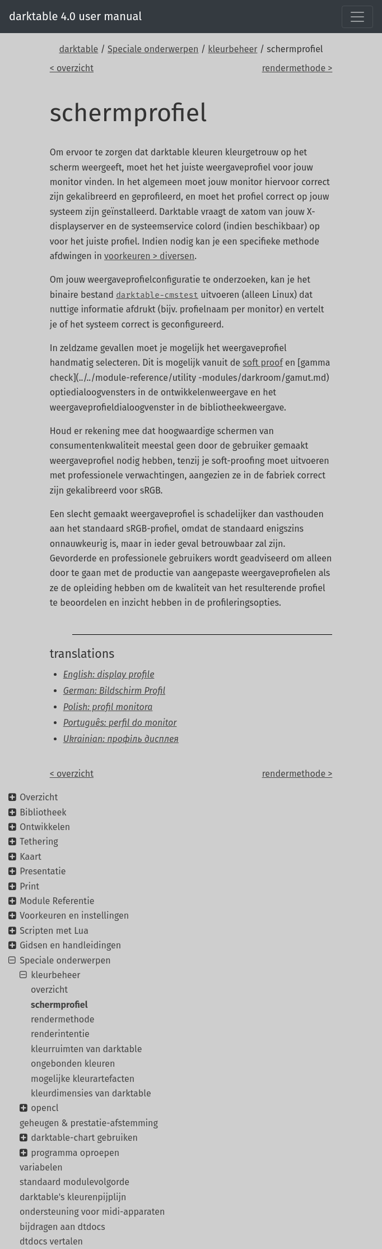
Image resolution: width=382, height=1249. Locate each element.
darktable (78, 49)
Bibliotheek (43, 812)
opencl (44, 1108)
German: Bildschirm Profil (114, 690)
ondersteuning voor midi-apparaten (92, 1211)
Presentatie (43, 871)
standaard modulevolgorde (74, 1182)
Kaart (30, 856)
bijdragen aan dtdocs (62, 1227)
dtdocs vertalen (51, 1241)
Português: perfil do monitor (120, 722)
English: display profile (109, 674)
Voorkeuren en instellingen (74, 915)
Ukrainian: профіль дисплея (121, 739)
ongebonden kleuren (73, 1063)
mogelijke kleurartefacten (82, 1078)
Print (29, 886)
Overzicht (39, 797)
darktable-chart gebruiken (84, 1137)
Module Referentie (57, 901)
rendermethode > (297, 68)
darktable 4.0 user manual (75, 16)
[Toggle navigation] (357, 17)
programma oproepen (75, 1152)
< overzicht (72, 68)
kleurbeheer (232, 49)
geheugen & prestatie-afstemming (89, 1123)
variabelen (41, 1167)
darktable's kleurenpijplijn (73, 1197)
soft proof (262, 362)
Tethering (39, 841)
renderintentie (60, 1034)
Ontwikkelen (45, 827)
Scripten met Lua (54, 930)
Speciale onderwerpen (153, 49)
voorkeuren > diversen (149, 256)
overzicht (49, 989)
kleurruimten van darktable (86, 1049)
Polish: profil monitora (108, 707)
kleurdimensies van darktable (91, 1093)
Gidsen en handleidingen (70, 945)
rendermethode (62, 1019)
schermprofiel (59, 1004)
